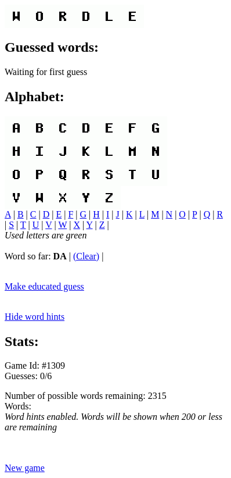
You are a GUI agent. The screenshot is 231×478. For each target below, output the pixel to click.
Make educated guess (44, 286)
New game (25, 468)
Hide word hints (34, 317)
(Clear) (86, 256)
